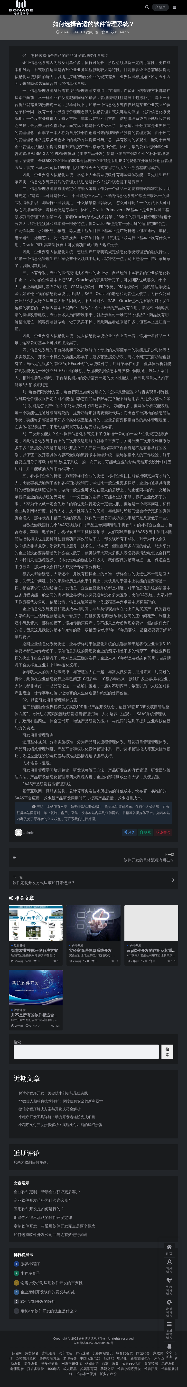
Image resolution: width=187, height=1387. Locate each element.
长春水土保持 (86, 1373)
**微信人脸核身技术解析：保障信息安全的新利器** (61, 1100)
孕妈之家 (107, 1368)
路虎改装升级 (49, 1358)
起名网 (16, 1353)
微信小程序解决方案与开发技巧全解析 (50, 1108)
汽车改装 (65, 1353)
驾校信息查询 (26, 1358)
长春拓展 (151, 1368)
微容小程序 (30, 1263)
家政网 (158, 1353)
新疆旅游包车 (141, 1358)
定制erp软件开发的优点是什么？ (48, 1310)
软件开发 (92, 32)
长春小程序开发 (129, 1368)
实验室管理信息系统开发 (90, 950)
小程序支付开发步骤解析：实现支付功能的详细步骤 (61, 1124)
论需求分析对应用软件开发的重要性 (51, 1282)
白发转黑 (151, 1363)
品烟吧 (109, 1358)
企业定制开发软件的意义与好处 (47, 1292)
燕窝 (105, 1363)
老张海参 (17, 1368)
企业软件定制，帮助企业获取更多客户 (47, 1191)
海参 (115, 1363)
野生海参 (31, 1363)
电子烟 (122, 1358)
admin (25, 832)
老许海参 (70, 1358)
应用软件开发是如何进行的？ (39, 1208)
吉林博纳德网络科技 (92, 1338)
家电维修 (49, 1353)
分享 (129, 832)
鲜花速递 (82, 1353)
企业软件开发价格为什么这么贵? (42, 1200)
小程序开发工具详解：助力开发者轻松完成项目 (57, 1116)
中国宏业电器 (90, 1358)
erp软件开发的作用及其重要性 (149, 952)
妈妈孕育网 (88, 1368)
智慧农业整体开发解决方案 (34, 950)
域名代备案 (124, 1353)
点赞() (163, 832)
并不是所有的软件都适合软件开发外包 (34, 1017)
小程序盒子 (30, 1273)
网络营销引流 (71, 1363)
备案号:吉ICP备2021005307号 (94, 1343)
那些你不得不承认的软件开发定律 (43, 1217)
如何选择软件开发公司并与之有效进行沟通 (51, 1234)
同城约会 (143, 1353)
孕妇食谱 (92, 1363)
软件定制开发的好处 (38, 1301)
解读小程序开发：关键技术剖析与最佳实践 (53, 1093)
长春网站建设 (102, 1353)
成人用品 (70, 1368)
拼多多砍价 (49, 1363)
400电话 (53, 1368)
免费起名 (31, 1353)
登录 (160, 7)
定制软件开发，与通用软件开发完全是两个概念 (54, 1225)
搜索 (17, 1041)
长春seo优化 (131, 1363)
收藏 (145, 832)
